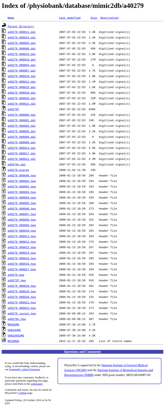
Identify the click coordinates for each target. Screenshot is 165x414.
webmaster (36, 383)
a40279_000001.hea (22, 181)
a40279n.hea (17, 319)
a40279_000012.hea (22, 242)
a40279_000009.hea (22, 225)
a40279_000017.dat (22, 153)
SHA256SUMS (16, 335)
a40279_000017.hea (22, 269)
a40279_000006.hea (22, 208)
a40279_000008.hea (22, 219)
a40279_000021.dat (22, 104)
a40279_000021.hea (22, 302)
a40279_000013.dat (22, 148)
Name (11, 18)
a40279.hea (16, 275)
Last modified (69, 18)
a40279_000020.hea (22, 297)
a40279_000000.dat (22, 115)
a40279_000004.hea (22, 197)
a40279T (13, 109)
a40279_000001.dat (22, 120)
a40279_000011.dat (22, 32)
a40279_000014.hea (22, 253)
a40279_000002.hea (22, 186)
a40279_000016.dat (22, 87)
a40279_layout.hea (22, 313)
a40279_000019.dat (22, 59)
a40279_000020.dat (22, 98)
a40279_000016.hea (22, 264)
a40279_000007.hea (22, 214)
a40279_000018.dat (22, 92)
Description (109, 18)
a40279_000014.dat (22, 54)
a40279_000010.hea (22, 230)
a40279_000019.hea (22, 291)
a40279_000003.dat (22, 43)
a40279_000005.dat (22, 131)
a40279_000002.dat (22, 126)
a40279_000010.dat (22, 76)
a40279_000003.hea (22, 192)
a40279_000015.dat (22, 37)
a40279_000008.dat (22, 137)
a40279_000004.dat (22, 65)
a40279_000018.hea (22, 286)
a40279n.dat (17, 164)
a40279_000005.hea (22, 203)
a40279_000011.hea (22, 236)
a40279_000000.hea (22, 175)
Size (93, 18)
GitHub (22, 392)
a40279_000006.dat (22, 48)
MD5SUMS (13, 324)
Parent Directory (21, 26)
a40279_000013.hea (22, 247)
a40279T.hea (17, 280)
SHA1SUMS (14, 330)
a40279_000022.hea (22, 308)
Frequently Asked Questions (24, 369)
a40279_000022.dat (22, 159)
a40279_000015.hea (22, 258)
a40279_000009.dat (22, 142)
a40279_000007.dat (22, 70)
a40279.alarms (18, 170)
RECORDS (13, 341)
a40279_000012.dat (22, 81)
